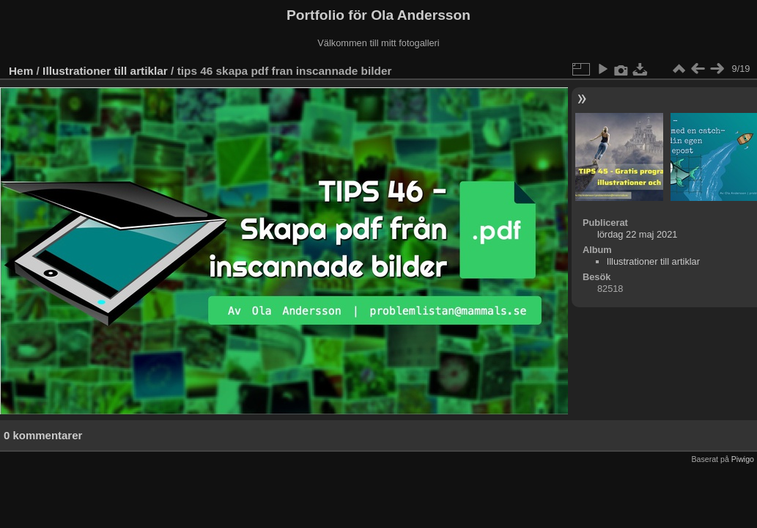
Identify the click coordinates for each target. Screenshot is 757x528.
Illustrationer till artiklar (105, 71)
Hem (21, 71)
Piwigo (742, 459)
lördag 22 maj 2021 (637, 234)
